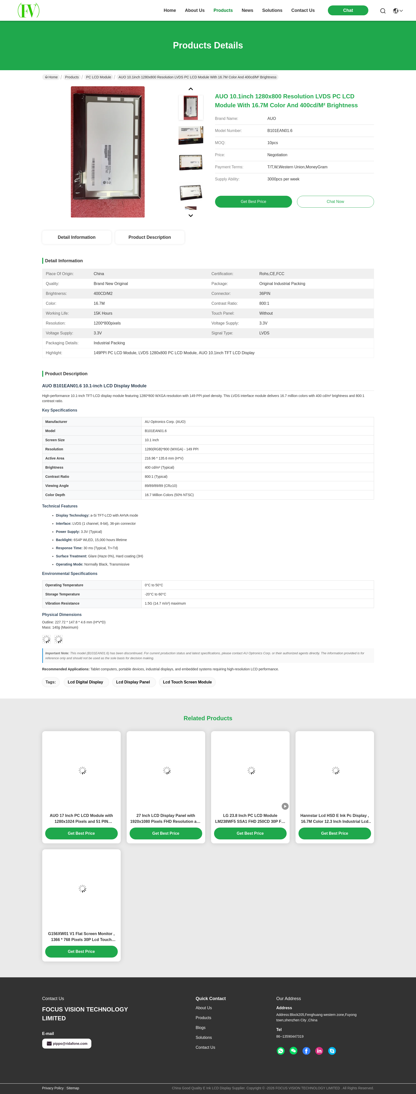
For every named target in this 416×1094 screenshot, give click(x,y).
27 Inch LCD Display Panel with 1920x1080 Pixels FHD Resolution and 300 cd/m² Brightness (165, 819)
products (223, 10)
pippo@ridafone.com (67, 1043)
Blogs (201, 1028)
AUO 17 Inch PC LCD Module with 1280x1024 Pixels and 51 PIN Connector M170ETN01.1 (81, 819)
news (247, 10)
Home (170, 10)
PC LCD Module (98, 77)
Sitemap (72, 1088)
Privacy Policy (53, 1088)
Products (72, 77)
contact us (303, 10)
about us (195, 10)
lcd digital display (85, 682)
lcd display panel (133, 682)
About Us (204, 1008)
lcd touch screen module (187, 682)
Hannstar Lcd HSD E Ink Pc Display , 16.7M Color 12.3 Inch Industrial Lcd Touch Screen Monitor (334, 819)
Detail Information (77, 237)
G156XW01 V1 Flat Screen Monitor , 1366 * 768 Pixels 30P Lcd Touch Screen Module (81, 937)
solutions (272, 10)
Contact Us (205, 1047)
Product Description (149, 237)
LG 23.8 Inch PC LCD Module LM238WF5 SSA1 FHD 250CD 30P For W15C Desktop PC (250, 819)
